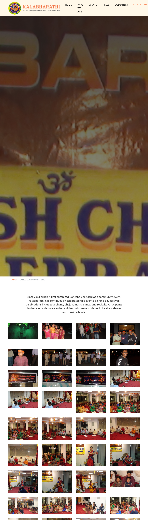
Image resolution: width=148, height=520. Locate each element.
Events (93, 4)
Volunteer (121, 4)
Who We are (80, 8)
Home (68, 4)
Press (106, 4)
